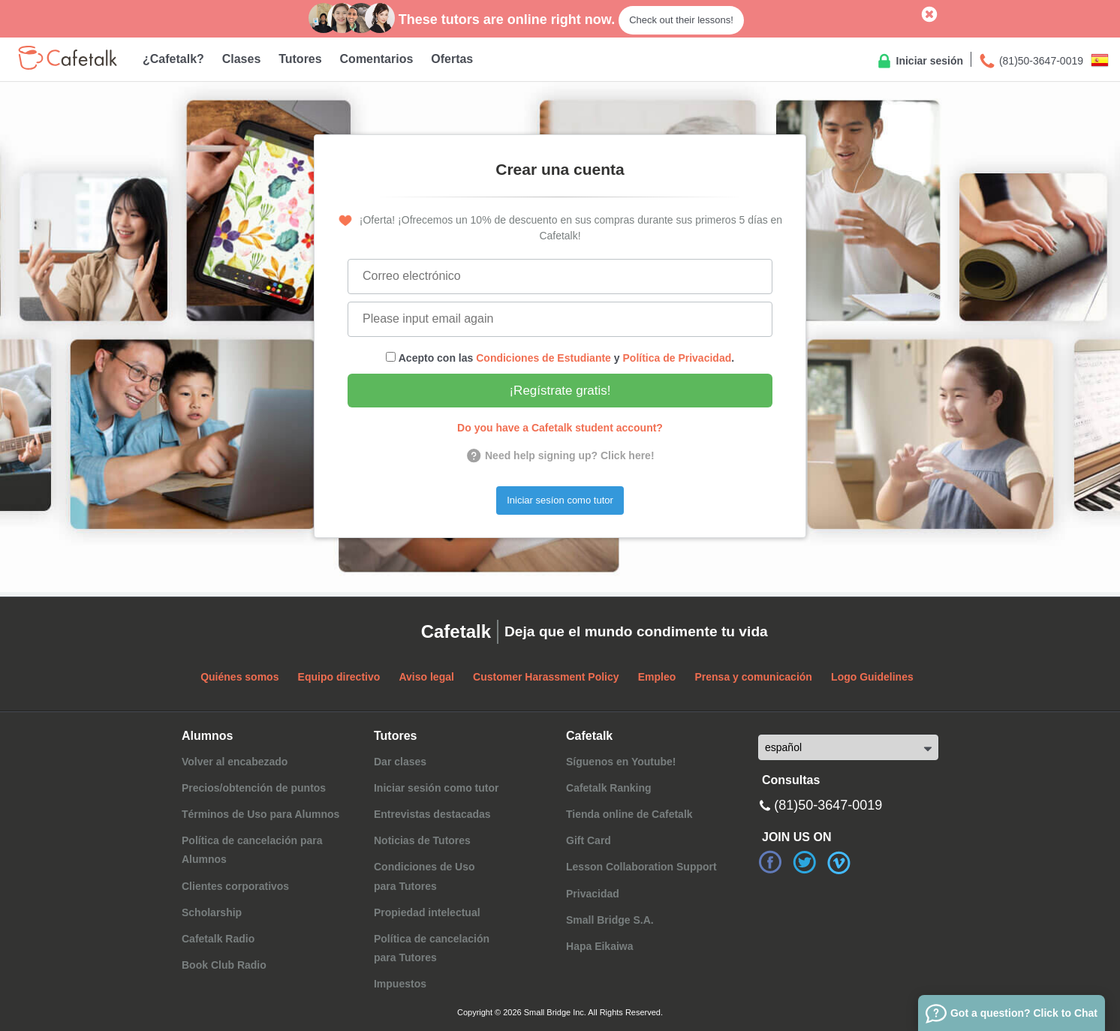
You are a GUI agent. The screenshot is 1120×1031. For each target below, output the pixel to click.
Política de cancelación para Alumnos (252, 849)
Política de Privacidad (677, 358)
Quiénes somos (239, 677)
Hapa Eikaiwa (600, 946)
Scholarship (212, 912)
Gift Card (588, 840)
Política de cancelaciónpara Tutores (431, 948)
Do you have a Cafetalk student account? (560, 428)
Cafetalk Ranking (609, 788)
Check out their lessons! (681, 20)
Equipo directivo (339, 677)
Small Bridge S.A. (610, 920)
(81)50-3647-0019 (1030, 62)
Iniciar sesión (919, 62)
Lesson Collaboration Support (641, 867)
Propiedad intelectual (427, 912)
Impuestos (400, 984)
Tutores (299, 59)
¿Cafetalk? (173, 59)
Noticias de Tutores (422, 840)
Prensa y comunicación (753, 677)
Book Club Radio (224, 965)
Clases (241, 59)
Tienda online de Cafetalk (629, 814)
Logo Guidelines (872, 677)
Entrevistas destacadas (432, 814)
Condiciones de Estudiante (543, 358)
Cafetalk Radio (218, 939)
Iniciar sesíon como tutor (560, 500)
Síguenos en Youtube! (621, 762)
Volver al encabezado (235, 762)
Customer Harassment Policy (546, 677)
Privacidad (592, 894)
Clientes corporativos (235, 886)
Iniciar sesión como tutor (436, 788)
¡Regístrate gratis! (559, 390)
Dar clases (400, 762)
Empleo (657, 677)
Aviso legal (426, 677)
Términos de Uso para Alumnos (260, 814)
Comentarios (377, 59)
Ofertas (452, 59)
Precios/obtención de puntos (254, 788)
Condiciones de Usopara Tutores (424, 876)
